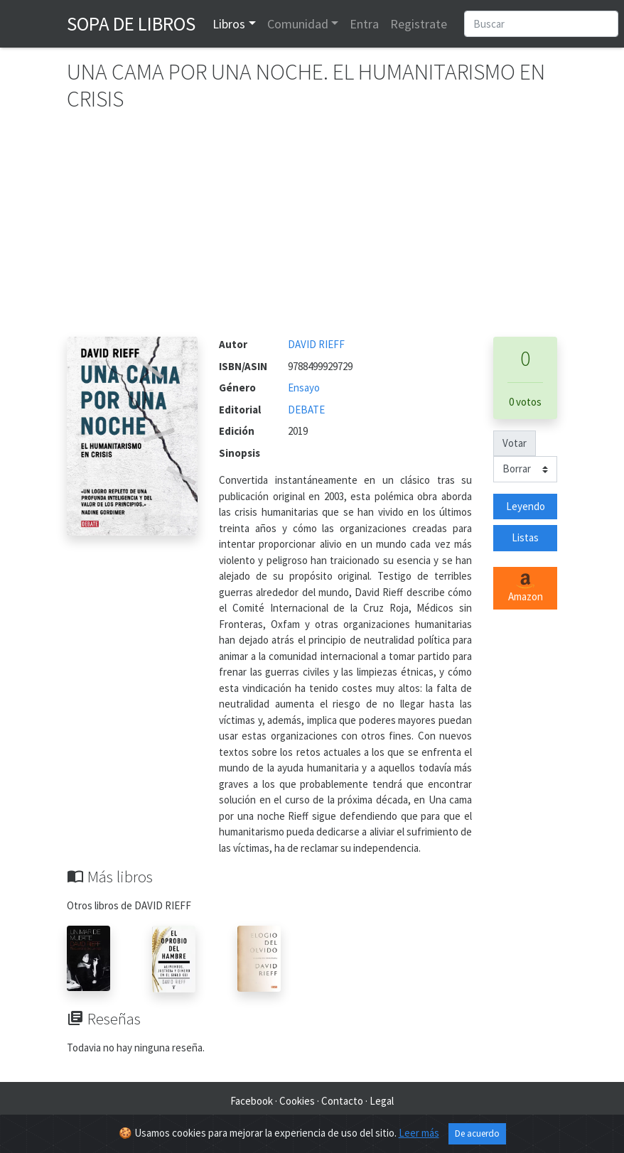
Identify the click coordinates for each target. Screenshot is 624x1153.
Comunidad (297, 24)
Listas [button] (525, 537)
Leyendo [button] (525, 506)
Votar (514, 443)
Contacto (342, 1101)
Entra (364, 24)
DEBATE (306, 409)
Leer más (419, 1133)
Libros (229, 24)
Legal (382, 1101)
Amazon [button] (525, 588)
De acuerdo (477, 1133)
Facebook (251, 1101)
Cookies (297, 1101)
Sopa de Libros (131, 23)
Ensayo (304, 387)
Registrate (418, 24)
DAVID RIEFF (316, 344)
